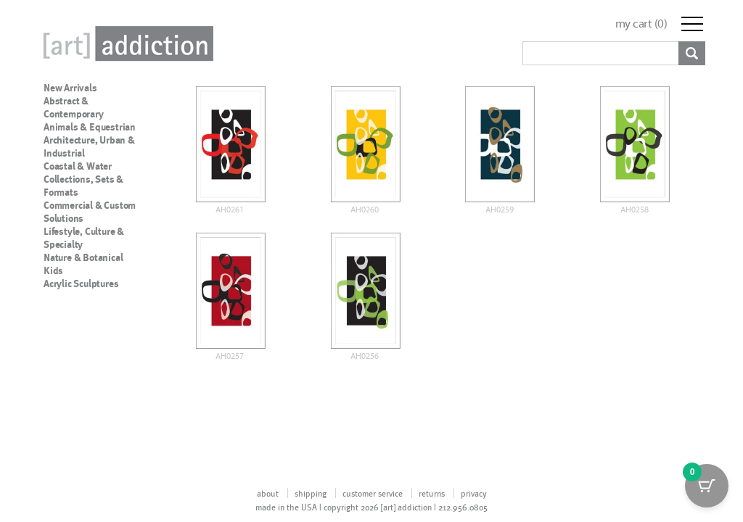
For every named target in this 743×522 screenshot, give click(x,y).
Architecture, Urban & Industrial (89, 146)
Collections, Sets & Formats (83, 185)
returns (432, 493)
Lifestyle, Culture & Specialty (84, 237)
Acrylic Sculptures (81, 283)
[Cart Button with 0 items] (706, 486)
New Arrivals (70, 88)
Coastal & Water (78, 166)
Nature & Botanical (83, 257)
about (268, 493)
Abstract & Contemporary (74, 107)
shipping (311, 493)
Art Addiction (125, 43)
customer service (372, 493)
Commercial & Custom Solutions (90, 211)
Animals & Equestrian (90, 127)
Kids (53, 270)
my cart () (641, 23)
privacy (474, 493)
